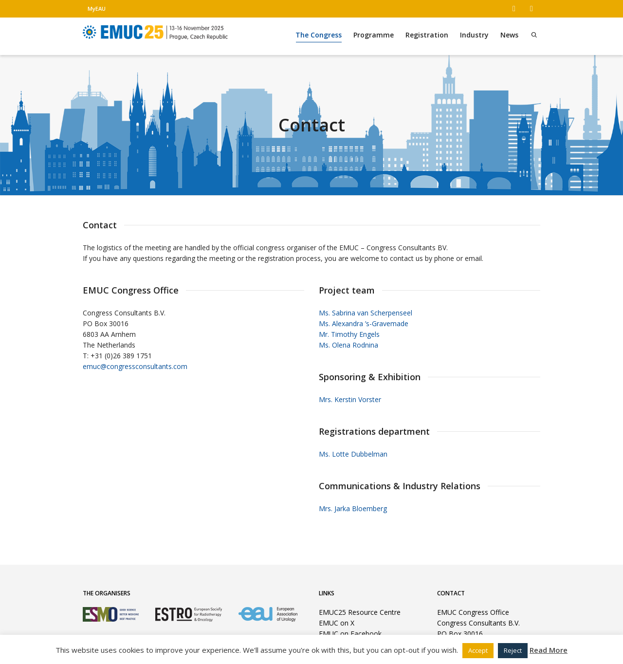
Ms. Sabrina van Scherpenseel (365, 312)
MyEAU (97, 8)
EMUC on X (336, 622)
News (509, 34)
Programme (373, 34)
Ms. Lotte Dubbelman (353, 454)
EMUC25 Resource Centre (360, 612)
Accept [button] (478, 650)
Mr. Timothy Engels (349, 334)
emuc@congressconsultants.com (135, 366)
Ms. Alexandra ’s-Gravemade (363, 323)
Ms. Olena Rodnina (348, 345)
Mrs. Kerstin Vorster (350, 399)
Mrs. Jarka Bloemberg (353, 508)
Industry (474, 34)
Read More (549, 650)
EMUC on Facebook (350, 633)
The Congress (318, 36)
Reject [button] (513, 650)
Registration (426, 34)
